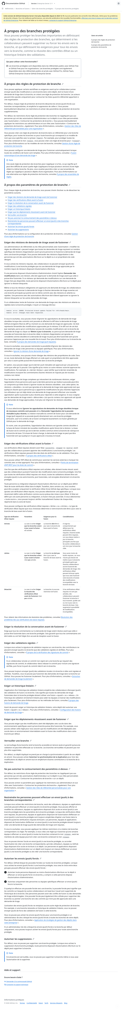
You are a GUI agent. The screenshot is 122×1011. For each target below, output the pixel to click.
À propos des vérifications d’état (39, 455)
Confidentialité (32, 1003)
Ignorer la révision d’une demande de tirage (31, 351)
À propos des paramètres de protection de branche (37, 184)
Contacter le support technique (16, 985)
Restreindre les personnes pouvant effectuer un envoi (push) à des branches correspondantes (38, 798)
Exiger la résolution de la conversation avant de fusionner (31, 203)
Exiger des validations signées (20, 206)
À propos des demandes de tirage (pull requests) (36, 342)
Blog (65, 1003)
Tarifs (46, 1003)
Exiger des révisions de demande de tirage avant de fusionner (32, 197)
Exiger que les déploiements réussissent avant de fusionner (31, 212)
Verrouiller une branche (17, 215)
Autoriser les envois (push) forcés (21, 226)
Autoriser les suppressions (18, 229)
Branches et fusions (22, 9)
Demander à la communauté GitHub (18, 981)
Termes (22, 1003)
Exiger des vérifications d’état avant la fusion (25, 200)
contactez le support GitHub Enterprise (62, 20)
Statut (41, 1003)
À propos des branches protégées (67, 9)
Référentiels (9, 9)
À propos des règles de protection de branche (33, 84)
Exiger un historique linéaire (19, 209)
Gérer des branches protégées (42, 9)
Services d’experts (56, 1003)
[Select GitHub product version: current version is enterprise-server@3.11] (43, 3)
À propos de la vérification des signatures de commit (47, 652)
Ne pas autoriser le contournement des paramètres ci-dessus (32, 218)
